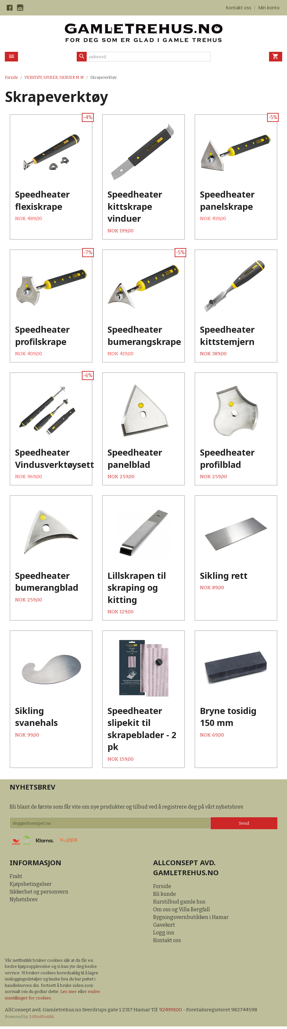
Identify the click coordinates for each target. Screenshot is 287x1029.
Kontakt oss (167, 943)
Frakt (16, 879)
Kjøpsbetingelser (31, 886)
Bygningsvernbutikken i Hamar (191, 919)
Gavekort (164, 927)
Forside (11, 77)
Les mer (69, 994)
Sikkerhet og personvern (39, 894)
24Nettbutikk (41, 1019)
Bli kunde (164, 896)
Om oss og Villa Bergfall (181, 912)
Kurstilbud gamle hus (179, 904)
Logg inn (163, 935)
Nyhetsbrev (24, 902)
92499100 (172, 1012)
